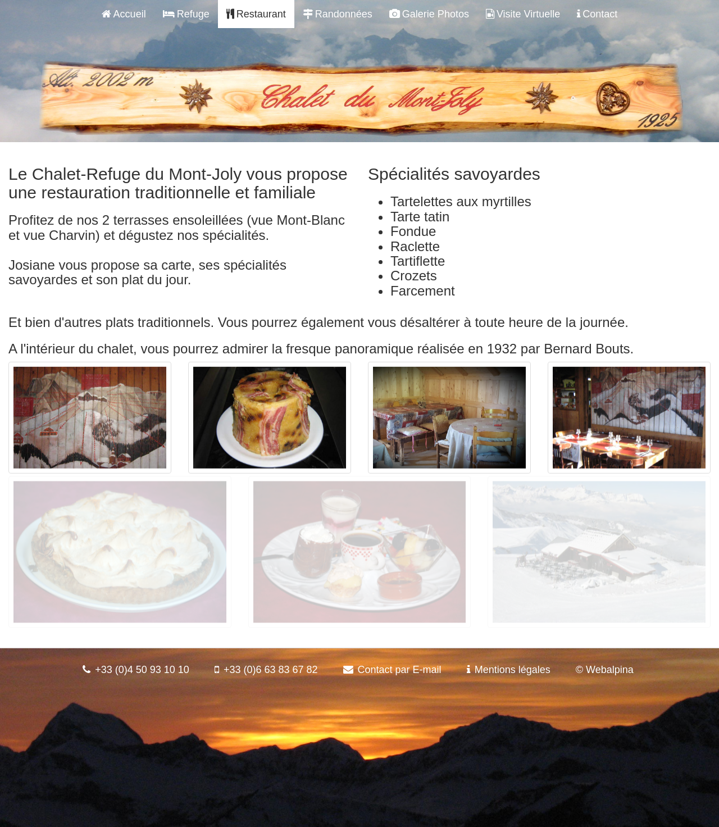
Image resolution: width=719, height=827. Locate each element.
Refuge (186, 14)
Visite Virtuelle (523, 14)
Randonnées (337, 14)
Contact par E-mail (400, 669)
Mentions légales (512, 669)
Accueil (124, 14)
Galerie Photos (429, 14)
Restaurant (256, 14)
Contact (597, 14)
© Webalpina (605, 669)
